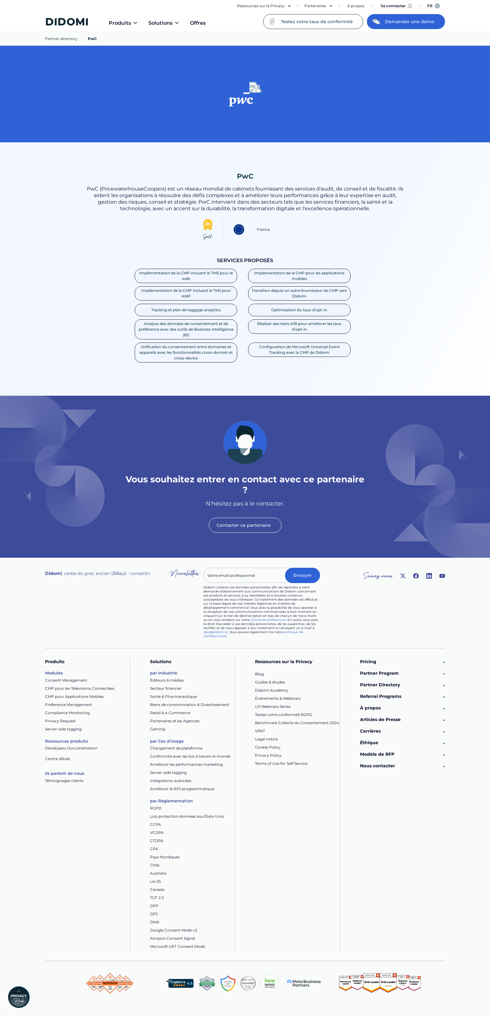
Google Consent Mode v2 (173, 930)
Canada (157, 889)
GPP (154, 905)
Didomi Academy (271, 690)
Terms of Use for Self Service (281, 763)
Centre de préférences (268, 620)
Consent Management (66, 680)
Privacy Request (60, 721)
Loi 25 (155, 881)
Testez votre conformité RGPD (283, 714)
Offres (198, 23)
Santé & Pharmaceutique (173, 696)
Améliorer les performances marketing (186, 764)
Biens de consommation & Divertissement (189, 704)
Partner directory (61, 38)
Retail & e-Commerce (170, 712)
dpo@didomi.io (215, 632)
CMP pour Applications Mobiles (74, 696)
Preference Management (68, 704)
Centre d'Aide (57, 758)
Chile (154, 865)
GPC (154, 914)
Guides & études (270, 682)
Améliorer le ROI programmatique (182, 788)
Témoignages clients (64, 780)
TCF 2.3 (157, 897)
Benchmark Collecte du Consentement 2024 (297, 722)
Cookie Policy (268, 747)
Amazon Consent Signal (172, 938)
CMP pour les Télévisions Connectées (79, 688)
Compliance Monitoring (67, 712)
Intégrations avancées (170, 780)
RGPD (156, 808)
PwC (92, 38)
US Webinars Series (273, 706)
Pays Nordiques (165, 857)
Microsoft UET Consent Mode (177, 946)
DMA (154, 922)
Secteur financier (166, 688)
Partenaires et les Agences (174, 721)
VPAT (260, 731)
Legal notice (266, 739)
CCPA (155, 824)
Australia (158, 873)
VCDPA (157, 832)
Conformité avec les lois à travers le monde (190, 756)
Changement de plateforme (176, 748)
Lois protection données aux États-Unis (187, 816)
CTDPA (156, 840)
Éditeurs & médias (167, 680)
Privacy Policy (268, 755)
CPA (154, 848)
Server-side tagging (63, 729)
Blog (259, 674)
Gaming (157, 729)
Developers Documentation (71, 748)
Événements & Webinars (278, 698)
